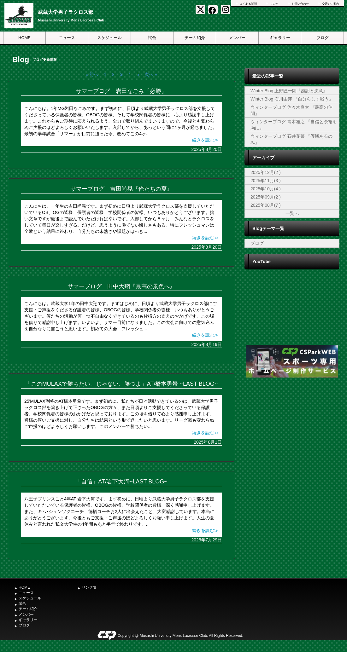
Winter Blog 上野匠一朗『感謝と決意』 (288, 90)
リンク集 (89, 587)
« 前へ (92, 74)
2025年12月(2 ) (265, 172)
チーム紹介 (195, 37)
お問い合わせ (300, 3)
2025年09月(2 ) (265, 196)
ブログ (322, 37)
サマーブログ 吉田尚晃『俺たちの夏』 (121, 189)
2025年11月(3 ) (265, 180)
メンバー (237, 37)
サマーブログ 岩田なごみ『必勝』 (121, 91)
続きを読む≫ (205, 139)
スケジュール (109, 37)
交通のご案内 (330, 3)
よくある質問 (248, 3)
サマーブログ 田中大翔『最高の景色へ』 (121, 286)
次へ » (150, 74)
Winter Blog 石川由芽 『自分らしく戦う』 (291, 98)
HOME (24, 37)
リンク (274, 3)
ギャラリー (280, 37)
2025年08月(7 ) (265, 205)
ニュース (67, 37)
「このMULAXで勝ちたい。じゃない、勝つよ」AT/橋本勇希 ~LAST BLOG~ (121, 384)
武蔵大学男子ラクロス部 (65, 12)
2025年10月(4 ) (265, 188)
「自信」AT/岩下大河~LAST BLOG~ (121, 481)
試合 (152, 37)
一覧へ (292, 213)
